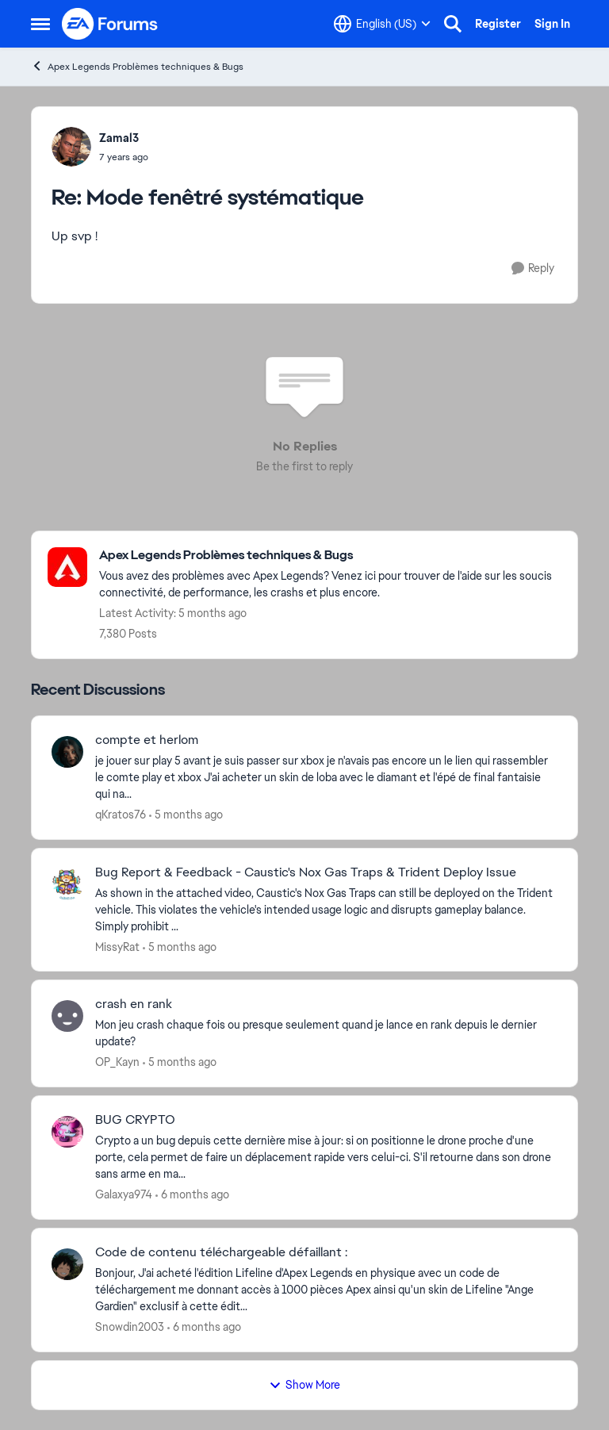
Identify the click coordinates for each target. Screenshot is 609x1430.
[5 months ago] (186, 815)
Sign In (552, 24)
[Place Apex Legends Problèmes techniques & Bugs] (330, 555)
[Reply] (532, 268)
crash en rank (133, 1004)
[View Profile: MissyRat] (67, 884)
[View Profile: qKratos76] (67, 752)
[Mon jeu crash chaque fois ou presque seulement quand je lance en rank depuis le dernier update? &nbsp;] (326, 1033)
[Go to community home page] (110, 24)
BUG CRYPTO (135, 1120)
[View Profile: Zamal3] (71, 147)
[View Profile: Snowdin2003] (67, 1264)
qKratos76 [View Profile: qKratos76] (120, 814)
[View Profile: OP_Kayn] (67, 1016)
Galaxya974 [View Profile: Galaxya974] (123, 1194)
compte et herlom (146, 740)
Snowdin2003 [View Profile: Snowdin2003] (129, 1327)
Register (498, 24)
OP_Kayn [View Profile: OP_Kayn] (117, 1062)
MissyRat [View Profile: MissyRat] (117, 946)
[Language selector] (382, 24)
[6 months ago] (192, 1195)
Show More (304, 1385)
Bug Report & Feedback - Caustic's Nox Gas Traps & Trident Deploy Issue (305, 872)
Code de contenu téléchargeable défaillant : (221, 1252)
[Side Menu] (40, 24)
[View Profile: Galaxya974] (67, 1132)
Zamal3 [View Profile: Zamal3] (119, 138)
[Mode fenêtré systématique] (123, 157)
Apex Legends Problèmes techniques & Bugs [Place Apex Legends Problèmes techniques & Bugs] (137, 66)
